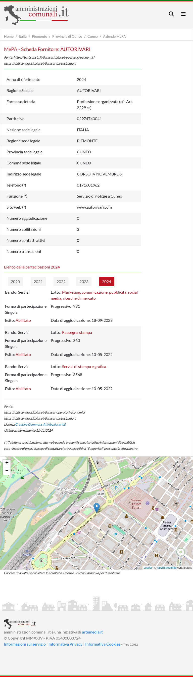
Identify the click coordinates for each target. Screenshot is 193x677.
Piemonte (39, 36)
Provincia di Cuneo (67, 36)
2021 (38, 281)
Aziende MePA (114, 36)
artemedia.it (92, 631)
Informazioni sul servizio (25, 644)
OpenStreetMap (167, 567)
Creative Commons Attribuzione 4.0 (40, 424)
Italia (23, 36)
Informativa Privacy (65, 644)
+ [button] (7, 463)
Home (9, 36)
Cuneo (92, 36)
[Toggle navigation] (171, 14)
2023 (83, 281)
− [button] (7, 471)
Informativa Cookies (102, 644)
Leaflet (148, 567)
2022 (61, 281)
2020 (15, 281)
